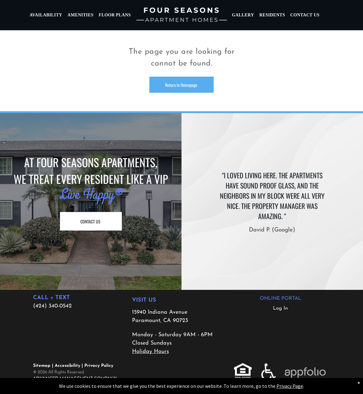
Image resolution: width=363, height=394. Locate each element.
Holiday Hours (150, 351)
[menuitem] (46, 15)
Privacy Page (289, 386)
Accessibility (67, 365)
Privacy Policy (98, 365)
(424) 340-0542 (52, 306)
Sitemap (41, 365)
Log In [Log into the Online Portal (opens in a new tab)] (280, 308)
